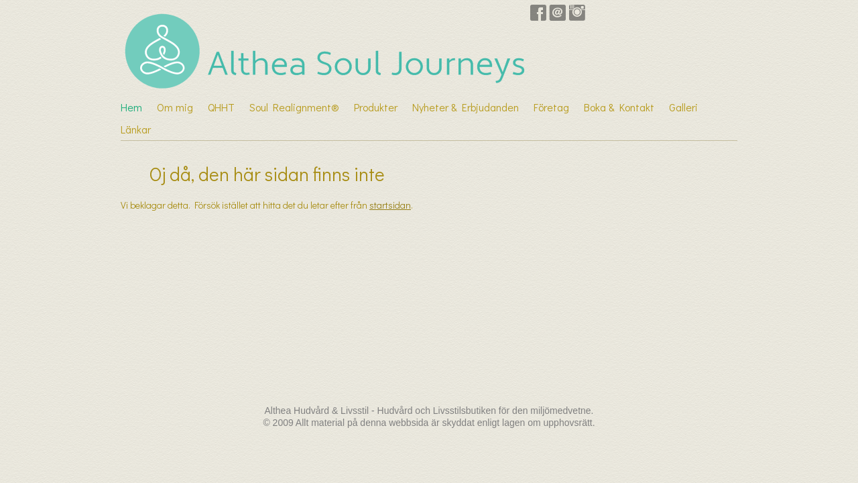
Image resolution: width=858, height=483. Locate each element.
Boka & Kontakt (619, 107)
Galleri (683, 107)
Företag (551, 107)
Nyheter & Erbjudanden (465, 107)
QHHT (221, 107)
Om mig (175, 107)
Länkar (136, 129)
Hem (131, 107)
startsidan (390, 205)
